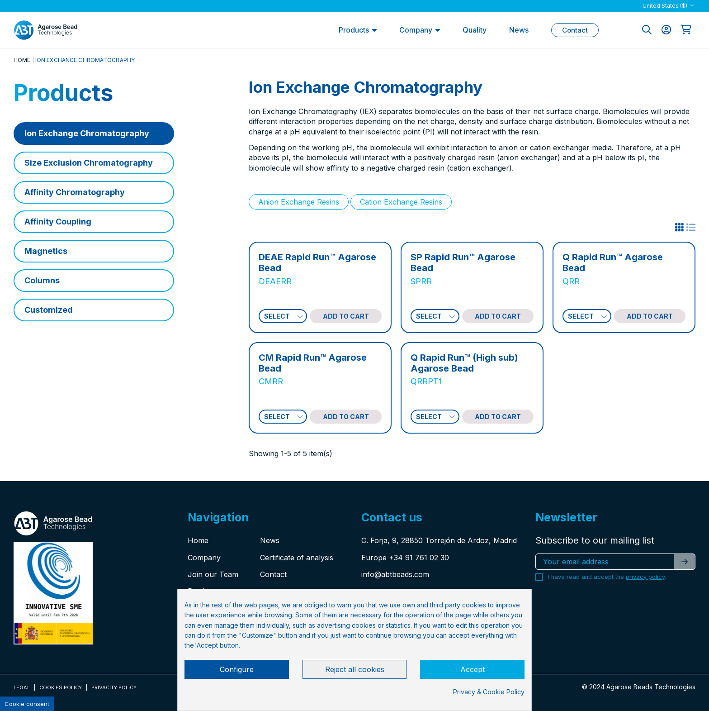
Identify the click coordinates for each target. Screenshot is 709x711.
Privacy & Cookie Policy (489, 692)
